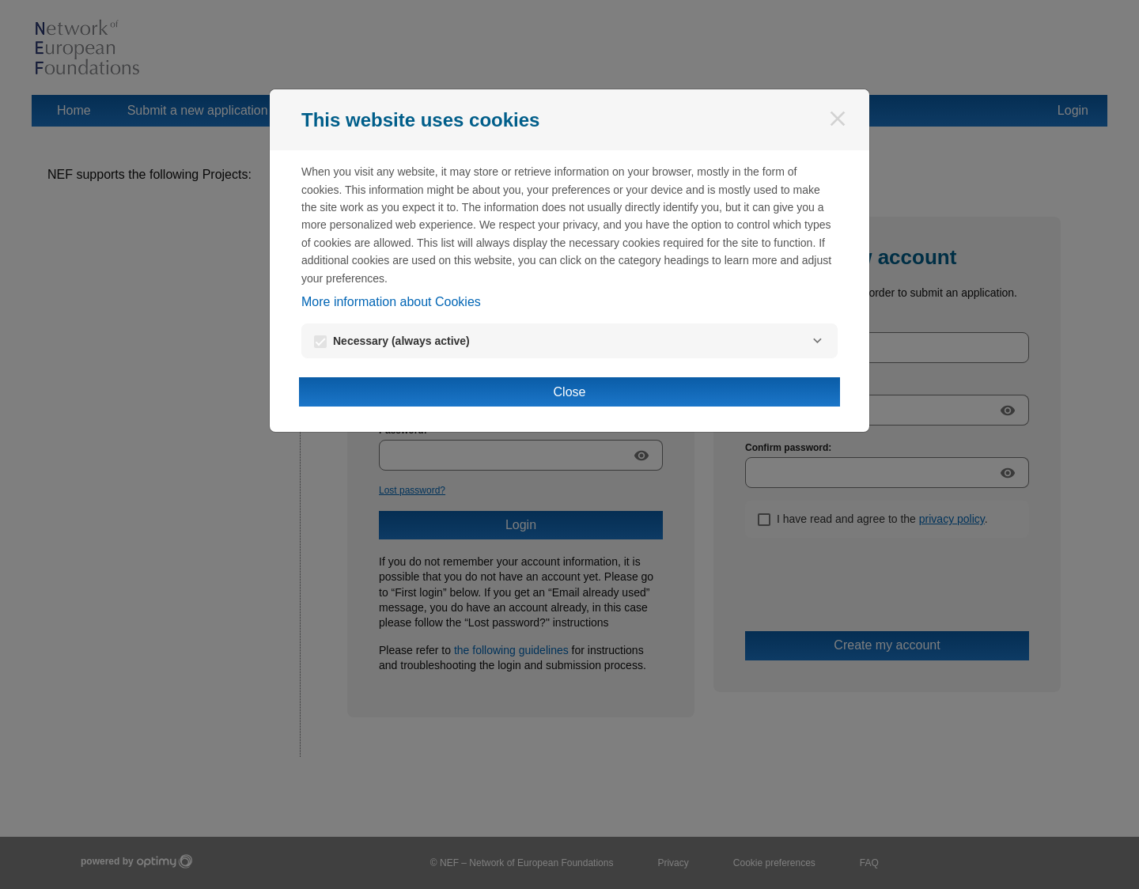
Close (570, 392)
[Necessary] (817, 340)
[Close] (838, 119)
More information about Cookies (391, 301)
